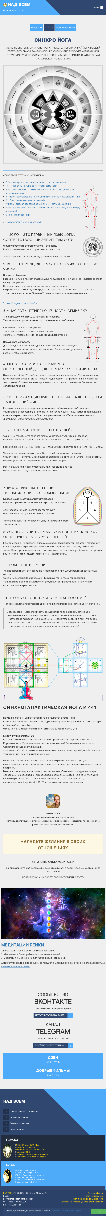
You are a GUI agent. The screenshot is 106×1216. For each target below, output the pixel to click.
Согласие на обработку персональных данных (82, 1202)
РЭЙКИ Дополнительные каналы (30, 1175)
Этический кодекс (94, 1196)
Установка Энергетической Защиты (32, 1154)
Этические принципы (19, 1123)
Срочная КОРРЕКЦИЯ (25, 1147)
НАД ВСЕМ (19, 4)
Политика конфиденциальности (88, 1199)
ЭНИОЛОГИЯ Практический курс (31, 1179)
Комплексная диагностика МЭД (30, 1149)
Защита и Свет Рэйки (25, 1177)
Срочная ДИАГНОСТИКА (27, 1145)
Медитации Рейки (22, 945)
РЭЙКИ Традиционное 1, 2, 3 (29, 1170)
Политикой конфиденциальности (67, 1211)
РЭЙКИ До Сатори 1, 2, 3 (27, 1172)
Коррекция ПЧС (23, 1152)
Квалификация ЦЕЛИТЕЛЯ (28, 1182)
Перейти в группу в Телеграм (54, 1045)
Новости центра (17, 1129)
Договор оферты (95, 1193)
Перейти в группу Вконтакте (54, 1015)
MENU (96, 7)
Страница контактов (19, 1117)
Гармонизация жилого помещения (31, 1156)
